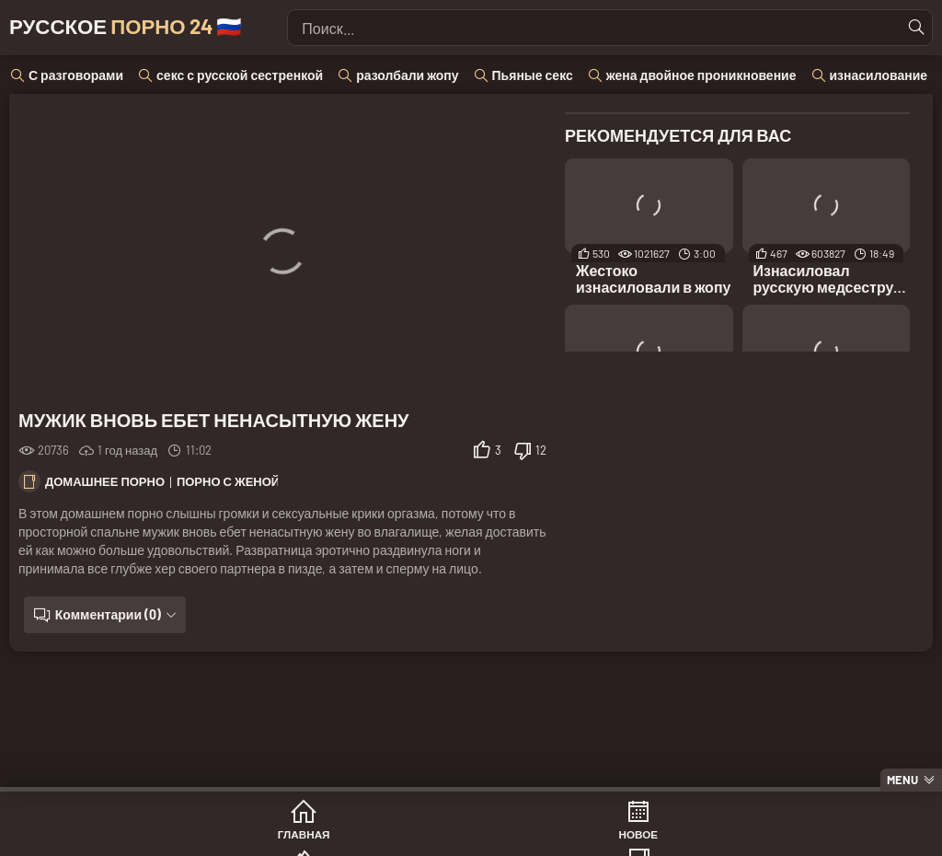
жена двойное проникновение (701, 75)
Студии (681, 837)
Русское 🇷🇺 (157, 27)
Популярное (400, 837)
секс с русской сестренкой (239, 75)
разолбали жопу (407, 75)
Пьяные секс (532, 75)
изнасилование (879, 75)
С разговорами (76, 75)
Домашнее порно (105, 481)
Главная (119, 837)
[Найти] (913, 27)
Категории (541, 837)
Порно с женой (228, 481)
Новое (259, 837)
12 (540, 450)
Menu (902, 779)
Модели (823, 837)
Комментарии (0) (102, 614)
